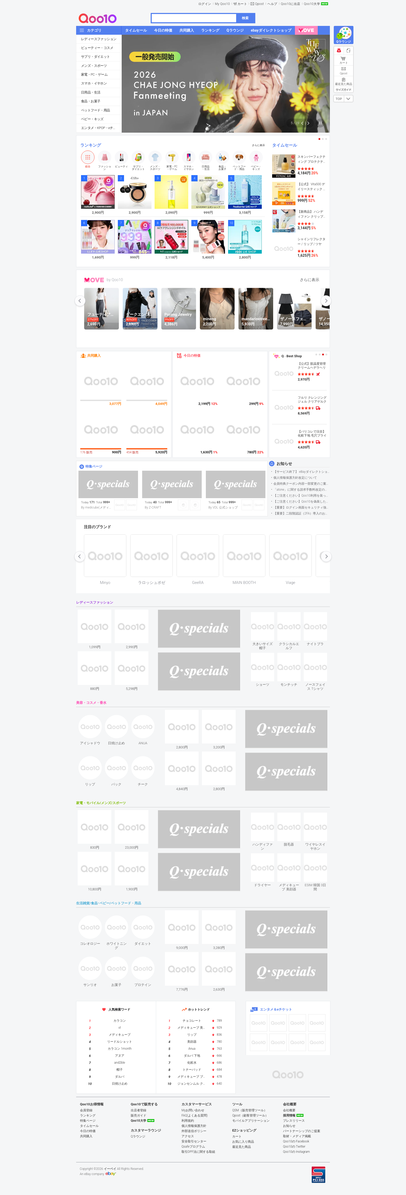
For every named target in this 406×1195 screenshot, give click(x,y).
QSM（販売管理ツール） (249, 1110)
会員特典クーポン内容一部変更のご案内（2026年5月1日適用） (301, 483)
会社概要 (289, 1110)
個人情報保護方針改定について (295, 478)
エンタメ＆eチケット (276, 1009)
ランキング (90, 145)
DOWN (348, 98)
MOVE (94, 280)
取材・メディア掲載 (297, 1136)
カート (242, 4)
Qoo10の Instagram (296, 1152)
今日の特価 (192, 355)
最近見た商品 (241, 1147)
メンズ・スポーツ (94, 66)
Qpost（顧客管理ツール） (250, 1115)
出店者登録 (138, 1110)
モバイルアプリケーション (251, 1120)
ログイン (204, 4)
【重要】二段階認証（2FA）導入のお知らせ (301, 513)
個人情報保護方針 (194, 1126)
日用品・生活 (90, 92)
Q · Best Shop (291, 356)
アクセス (188, 1136)
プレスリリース (294, 1120)
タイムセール (284, 145)
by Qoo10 (115, 279)
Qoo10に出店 (290, 4)
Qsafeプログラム (193, 1146)
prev (80, 301)
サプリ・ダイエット (95, 57)
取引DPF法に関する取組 (198, 1152)
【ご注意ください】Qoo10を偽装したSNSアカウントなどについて (301, 501)
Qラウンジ (138, 1136)
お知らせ (284, 463)
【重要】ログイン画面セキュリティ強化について (301, 507)
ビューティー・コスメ (97, 48)
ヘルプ (272, 4)
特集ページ (93, 466)
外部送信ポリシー (194, 1131)
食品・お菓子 (90, 101)
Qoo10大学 (312, 4)
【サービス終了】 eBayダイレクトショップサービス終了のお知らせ (301, 472)
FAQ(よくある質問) (195, 1115)
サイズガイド (343, 89)
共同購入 (94, 355)
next (326, 301)
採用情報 (289, 1115)
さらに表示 (258, 145)
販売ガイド (138, 1115)
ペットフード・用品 (95, 110)
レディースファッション (98, 39)
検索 (245, 18)
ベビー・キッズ (92, 119)
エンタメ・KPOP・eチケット (101, 128)
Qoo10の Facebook (296, 1141)
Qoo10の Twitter (294, 1146)
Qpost (259, 4)
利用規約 (188, 1120)
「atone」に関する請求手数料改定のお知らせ (301, 489)
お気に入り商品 (243, 1141)
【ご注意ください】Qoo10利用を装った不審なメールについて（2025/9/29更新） (301, 495)
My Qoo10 (222, 4)
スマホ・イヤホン (94, 83)
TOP (339, 99)
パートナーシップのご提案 (301, 1131)
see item (266, 616)
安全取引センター (194, 1141)
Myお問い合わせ (193, 1110)
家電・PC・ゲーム (94, 74)
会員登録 (86, 1110)
